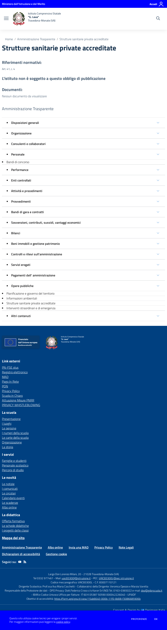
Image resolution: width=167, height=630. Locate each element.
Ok (156, 619)
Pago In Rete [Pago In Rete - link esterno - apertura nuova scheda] (10, 381)
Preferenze (139, 619)
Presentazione (11, 418)
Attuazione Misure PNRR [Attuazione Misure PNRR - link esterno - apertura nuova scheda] (18, 400)
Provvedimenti (21, 201)
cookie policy (63, 622)
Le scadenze (10, 502)
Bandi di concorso (17, 162)
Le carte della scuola (15, 437)
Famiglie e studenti (14, 460)
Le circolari (9, 493)
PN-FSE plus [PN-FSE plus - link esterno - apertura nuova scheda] (10, 367)
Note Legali (126, 547)
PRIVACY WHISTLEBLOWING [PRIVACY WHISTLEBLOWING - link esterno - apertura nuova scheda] (21, 405)
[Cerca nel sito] (158, 18)
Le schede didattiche (15, 525)
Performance (19, 169)
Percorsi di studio (13, 470)
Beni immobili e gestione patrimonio (35, 243)
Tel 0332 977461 (43, 578)
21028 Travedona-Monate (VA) (101, 574)
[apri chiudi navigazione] (6, 18)
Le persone (9, 428)
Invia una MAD (78, 547)
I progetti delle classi (15, 530)
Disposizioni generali (25, 122)
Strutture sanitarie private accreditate (84, 39)
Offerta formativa (13, 521)
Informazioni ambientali (21, 298)
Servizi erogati (20, 264)
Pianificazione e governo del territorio (30, 293)
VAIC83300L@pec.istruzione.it (116, 578)
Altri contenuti (21, 316)
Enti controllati (21, 180)
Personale (17, 154)
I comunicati (10, 488)
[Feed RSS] (25, 562)
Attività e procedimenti (26, 191)
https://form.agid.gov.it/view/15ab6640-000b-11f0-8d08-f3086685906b (97, 599)
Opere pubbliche (22, 285)
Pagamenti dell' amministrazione (33, 275)
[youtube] (20, 562)
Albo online (9, 507)
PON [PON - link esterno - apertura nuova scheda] (5, 386)
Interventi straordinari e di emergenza (30, 308)
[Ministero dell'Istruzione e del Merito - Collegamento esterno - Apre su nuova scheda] (23, 4)
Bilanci (15, 233)
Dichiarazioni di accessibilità (21, 554)
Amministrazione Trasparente (36, 39)
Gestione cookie (56, 554)
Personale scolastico (15, 465)
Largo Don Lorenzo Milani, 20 (64, 574)
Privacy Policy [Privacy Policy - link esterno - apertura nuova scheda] (11, 391)
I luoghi (6, 423)
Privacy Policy (103, 547)
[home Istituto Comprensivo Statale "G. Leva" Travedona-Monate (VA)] (37, 19)
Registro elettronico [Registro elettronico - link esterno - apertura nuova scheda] (15, 372)
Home (9, 39)
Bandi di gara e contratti (27, 212)
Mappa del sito (13, 538)
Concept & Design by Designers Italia (139, 610)
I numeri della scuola (15, 433)
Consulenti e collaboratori (28, 143)
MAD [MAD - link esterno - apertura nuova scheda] (5, 376)
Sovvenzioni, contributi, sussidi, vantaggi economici (46, 222)
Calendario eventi (13, 498)
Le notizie (8, 484)
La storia (7, 447)
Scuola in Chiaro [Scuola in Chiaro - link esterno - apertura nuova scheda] (12, 395)
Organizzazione (21, 133)
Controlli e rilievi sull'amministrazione (36, 254)
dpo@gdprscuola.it (151, 590)
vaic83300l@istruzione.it (76, 578)
